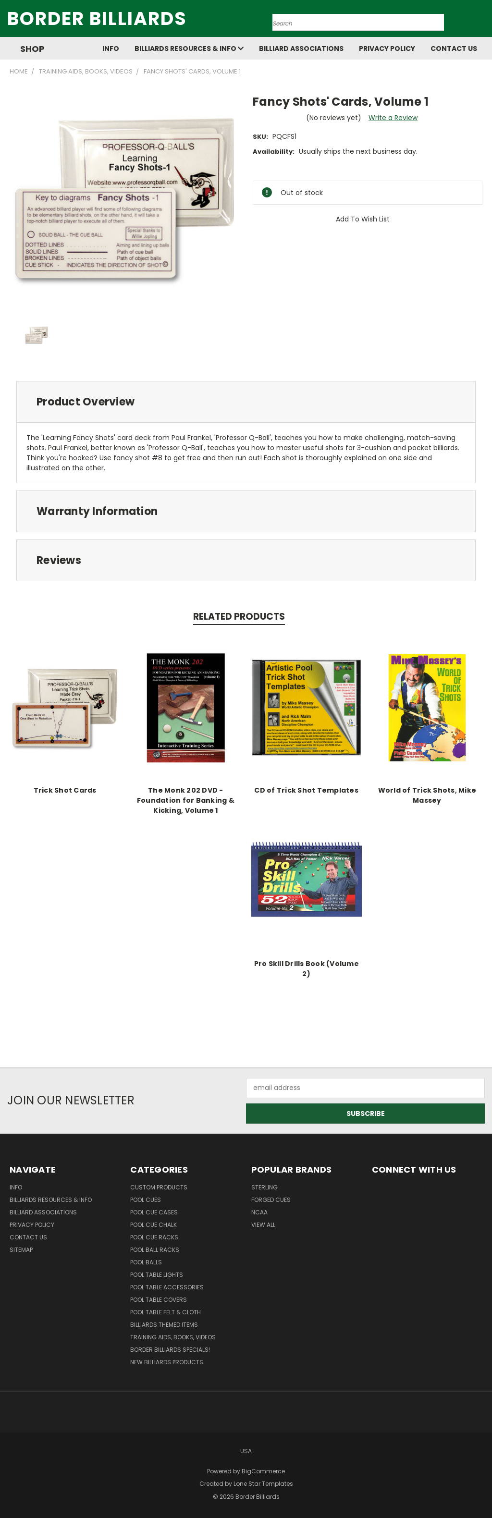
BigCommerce (263, 1471)
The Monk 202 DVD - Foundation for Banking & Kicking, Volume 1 (185, 800)
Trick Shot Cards (65, 790)
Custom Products (158, 1187)
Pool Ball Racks (154, 1250)
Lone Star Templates (263, 1484)
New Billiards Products (166, 1362)
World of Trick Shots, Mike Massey (427, 795)
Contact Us (453, 48)
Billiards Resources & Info (189, 48)
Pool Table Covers (158, 1300)
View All (263, 1225)
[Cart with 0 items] (482, 21)
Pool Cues (145, 1200)
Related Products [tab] (239, 616)
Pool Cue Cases (154, 1212)
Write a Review (393, 117)
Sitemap (21, 1250)
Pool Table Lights (156, 1275)
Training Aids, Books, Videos (173, 1337)
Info (110, 48)
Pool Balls (146, 1262)
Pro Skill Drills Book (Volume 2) (306, 969)
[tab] (246, 402)
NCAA (259, 1212)
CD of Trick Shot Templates (306, 790)
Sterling (264, 1187)
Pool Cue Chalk (153, 1225)
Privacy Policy (387, 48)
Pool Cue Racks (154, 1237)
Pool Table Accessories (167, 1287)
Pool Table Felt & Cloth (165, 1312)
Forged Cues (271, 1200)
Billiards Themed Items (164, 1325)
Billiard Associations (301, 48)
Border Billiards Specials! (170, 1350)
